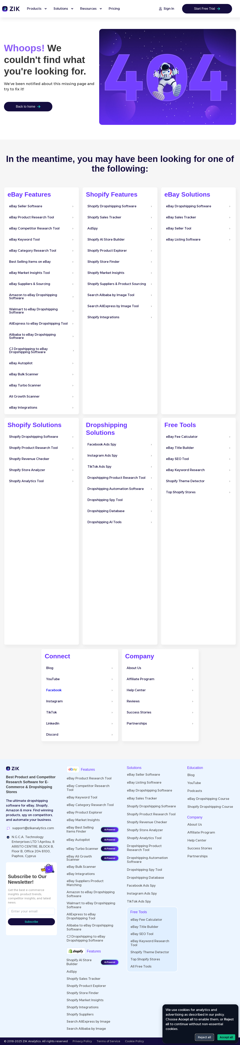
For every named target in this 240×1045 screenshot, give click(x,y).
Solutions (134, 768)
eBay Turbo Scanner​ (82, 849)
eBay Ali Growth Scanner (79, 858)
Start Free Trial (207, 8)
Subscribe (31, 921)
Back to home (28, 106)
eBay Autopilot (78, 840)
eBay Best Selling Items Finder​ (80, 829)
